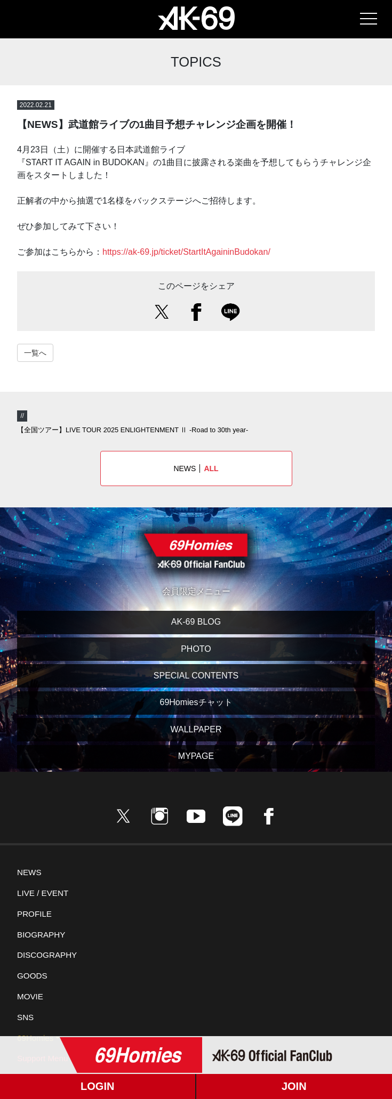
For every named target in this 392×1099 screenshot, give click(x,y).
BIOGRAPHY (41, 934)
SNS (25, 1017)
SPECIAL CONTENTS (196, 675)
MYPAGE (196, 756)
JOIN (294, 1086)
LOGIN (97, 1086)
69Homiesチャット (195, 702)
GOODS (32, 975)
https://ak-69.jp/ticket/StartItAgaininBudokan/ (186, 251)
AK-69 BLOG (196, 621)
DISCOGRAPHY (47, 954)
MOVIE (30, 996)
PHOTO (196, 648)
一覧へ (35, 353)
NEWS (195, 468)
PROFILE (34, 913)
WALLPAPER (195, 729)
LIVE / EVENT (42, 893)
